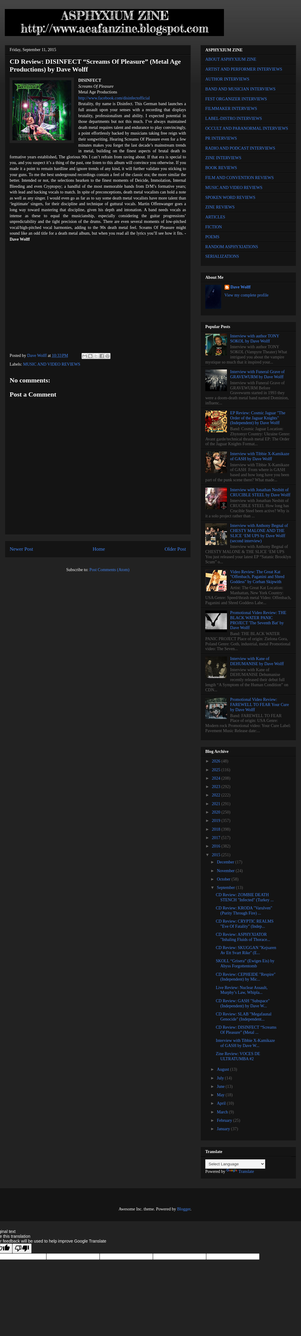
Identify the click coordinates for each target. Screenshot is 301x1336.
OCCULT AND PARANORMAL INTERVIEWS (246, 128)
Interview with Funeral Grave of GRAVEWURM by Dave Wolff (257, 374)
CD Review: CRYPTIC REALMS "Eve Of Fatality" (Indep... (245, 924)
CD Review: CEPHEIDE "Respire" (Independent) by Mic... (245, 977)
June (221, 1086)
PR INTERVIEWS (221, 138)
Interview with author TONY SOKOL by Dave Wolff (254, 338)
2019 (217, 820)
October (224, 879)
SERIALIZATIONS (222, 256)
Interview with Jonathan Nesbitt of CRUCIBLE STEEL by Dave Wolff (260, 492)
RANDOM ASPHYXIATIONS (231, 247)
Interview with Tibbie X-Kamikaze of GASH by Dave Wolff (259, 456)
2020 (217, 812)
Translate (240, 1171)
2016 (217, 846)
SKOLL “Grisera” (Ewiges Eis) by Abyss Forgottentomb (245, 963)
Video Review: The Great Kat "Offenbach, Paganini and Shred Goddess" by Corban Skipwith (257, 577)
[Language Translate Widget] (235, 1164)
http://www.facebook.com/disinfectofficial (114, 98)
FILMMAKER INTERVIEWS (231, 108)
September (226, 887)
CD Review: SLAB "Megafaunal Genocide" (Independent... (244, 1016)
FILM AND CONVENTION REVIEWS (239, 177)
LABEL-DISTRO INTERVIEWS (233, 118)
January (224, 1129)
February (225, 1120)
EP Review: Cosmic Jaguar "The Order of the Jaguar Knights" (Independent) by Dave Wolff (257, 418)
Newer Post (21, 549)
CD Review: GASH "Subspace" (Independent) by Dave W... (243, 1003)
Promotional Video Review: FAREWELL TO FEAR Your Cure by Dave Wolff (259, 704)
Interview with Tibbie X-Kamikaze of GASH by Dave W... (245, 1043)
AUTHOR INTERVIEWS (227, 79)
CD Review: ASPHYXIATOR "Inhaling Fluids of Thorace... (243, 937)
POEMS (212, 237)
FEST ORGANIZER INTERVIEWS (236, 99)
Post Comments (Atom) (109, 570)
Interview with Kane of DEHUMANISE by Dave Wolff (257, 661)
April (222, 1103)
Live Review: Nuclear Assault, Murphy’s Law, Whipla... (242, 990)
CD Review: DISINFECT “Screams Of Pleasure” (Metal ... (246, 1030)
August (223, 1069)
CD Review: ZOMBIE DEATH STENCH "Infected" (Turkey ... (245, 897)
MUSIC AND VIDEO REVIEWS (51, 364)
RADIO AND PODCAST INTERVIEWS (240, 148)
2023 (217, 786)
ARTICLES (215, 217)
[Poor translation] (22, 1248)
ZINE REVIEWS (220, 207)
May (221, 1095)
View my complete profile (247, 295)
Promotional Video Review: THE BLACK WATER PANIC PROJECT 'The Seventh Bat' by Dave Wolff (258, 620)
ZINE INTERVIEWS (223, 158)
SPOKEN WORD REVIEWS (230, 197)
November (226, 871)
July (221, 1078)
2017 (217, 837)
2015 (217, 855)
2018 (217, 829)
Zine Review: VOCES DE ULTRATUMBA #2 (238, 1056)
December (226, 862)
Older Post (175, 549)
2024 (217, 778)
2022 (217, 795)
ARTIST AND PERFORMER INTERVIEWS (243, 69)
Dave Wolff (241, 287)
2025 (217, 770)
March (223, 1112)
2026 (217, 761)
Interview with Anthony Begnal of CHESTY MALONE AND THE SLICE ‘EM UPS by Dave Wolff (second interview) (259, 533)
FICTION (213, 227)
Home (99, 549)
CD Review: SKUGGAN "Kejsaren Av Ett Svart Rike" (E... (246, 950)
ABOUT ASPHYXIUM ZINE (230, 59)
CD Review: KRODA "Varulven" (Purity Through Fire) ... (244, 910)
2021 (217, 804)
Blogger (183, 1209)
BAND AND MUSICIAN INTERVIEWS (240, 89)
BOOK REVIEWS (221, 168)
